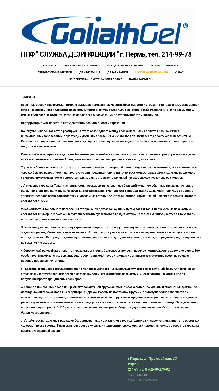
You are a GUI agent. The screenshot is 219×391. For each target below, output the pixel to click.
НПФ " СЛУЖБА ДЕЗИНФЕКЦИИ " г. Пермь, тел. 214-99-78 (106, 54)
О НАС (179, 72)
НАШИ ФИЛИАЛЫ (141, 79)
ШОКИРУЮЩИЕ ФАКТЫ (151, 72)
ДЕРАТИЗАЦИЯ (117, 72)
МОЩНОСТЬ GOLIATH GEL (125, 65)
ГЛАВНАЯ (50, 65)
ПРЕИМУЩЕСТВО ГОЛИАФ (82, 65)
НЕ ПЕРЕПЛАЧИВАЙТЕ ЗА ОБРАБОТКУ (95, 79)
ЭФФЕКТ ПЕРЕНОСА (165, 65)
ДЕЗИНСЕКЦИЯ (89, 72)
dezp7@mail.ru (137, 374)
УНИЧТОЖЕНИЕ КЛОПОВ (55, 72)
